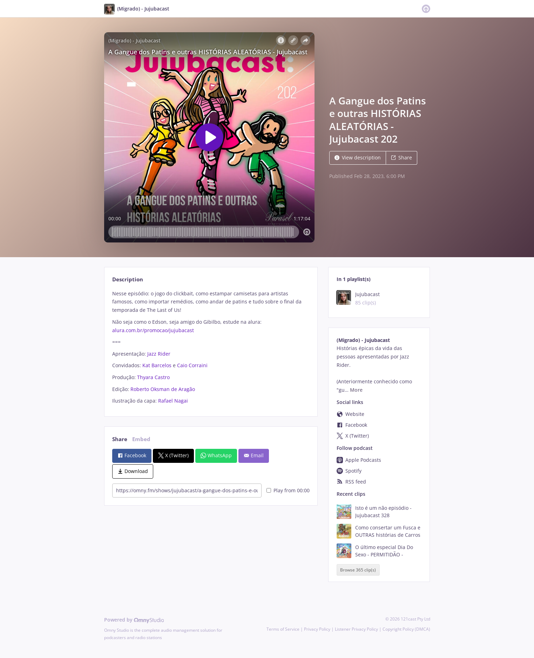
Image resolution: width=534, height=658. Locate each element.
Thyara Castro (153, 377)
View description (357, 157)
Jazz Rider (158, 353)
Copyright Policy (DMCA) (406, 629)
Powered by (134, 619)
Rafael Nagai (173, 400)
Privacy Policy (317, 629)
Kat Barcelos (156, 365)
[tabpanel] (211, 347)
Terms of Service (282, 629)
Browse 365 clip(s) (358, 570)
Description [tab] (127, 279)
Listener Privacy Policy (356, 629)
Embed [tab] (141, 439)
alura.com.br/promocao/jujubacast (153, 330)
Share (401, 157)
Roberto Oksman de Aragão (162, 389)
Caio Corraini (192, 365)
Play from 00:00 (288, 490)
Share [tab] (119, 439)
